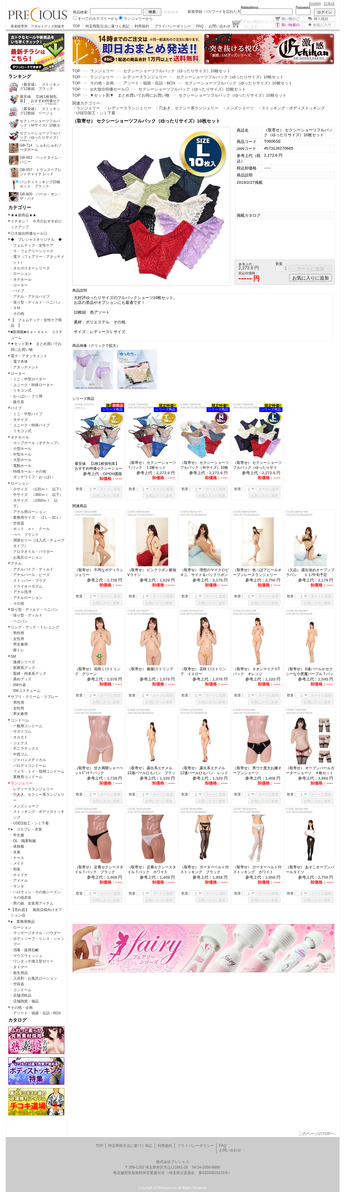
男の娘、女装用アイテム (33, 903)
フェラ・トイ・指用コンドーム (38, 771)
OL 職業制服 (26, 841)
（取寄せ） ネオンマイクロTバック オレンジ (256, 671)
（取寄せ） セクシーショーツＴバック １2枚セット (152, 465)
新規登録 (195, 11)
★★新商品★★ (23, 215)
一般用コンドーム (27, 726)
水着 (16, 852)
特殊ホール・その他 (29, 471)
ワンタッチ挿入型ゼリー (33, 961)
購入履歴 (319, 19)
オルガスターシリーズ (31, 268)
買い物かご (288, 19)
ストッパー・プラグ (29, 580)
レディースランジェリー (33, 789)
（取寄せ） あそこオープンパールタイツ (310, 869)
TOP (76, 26)
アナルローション (27, 598)
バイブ (18, 291)
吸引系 (18, 402)
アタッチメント (26, 367)
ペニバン (20, 621)
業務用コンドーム (27, 777)
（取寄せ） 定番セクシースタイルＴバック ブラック (99, 869)
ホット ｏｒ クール (33, 529)
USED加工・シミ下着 (31, 823)
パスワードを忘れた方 (222, 11)
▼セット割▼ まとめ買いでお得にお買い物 (129, 95)
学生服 (18, 835)
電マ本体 (20, 361)
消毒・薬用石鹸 (26, 950)
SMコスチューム (27, 691)
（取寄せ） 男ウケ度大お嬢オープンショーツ (257, 770)
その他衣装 (22, 897)
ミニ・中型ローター (29, 379)
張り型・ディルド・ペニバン (37, 302)
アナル (16, 563)
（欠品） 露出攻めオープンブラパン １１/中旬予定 (310, 572)
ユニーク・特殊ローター (33, 385)
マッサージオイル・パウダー (37, 933)
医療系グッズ (24, 668)
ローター (20, 285)
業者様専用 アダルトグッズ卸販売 (37, 26)
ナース (18, 858)
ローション (22, 274)
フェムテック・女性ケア (33, 245)
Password (303, 7)
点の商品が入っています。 (257, 24)
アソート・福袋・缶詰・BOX (37, 1013)
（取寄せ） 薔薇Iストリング (151, 669)
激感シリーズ (24, 662)
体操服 (18, 846)
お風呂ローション (27, 557)
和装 (16, 869)
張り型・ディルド (27, 615)
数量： (81, 489)
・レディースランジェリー (127, 108)
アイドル (20, 880)
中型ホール (22, 454)
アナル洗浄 (22, 592)
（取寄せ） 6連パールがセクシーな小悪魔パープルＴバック (309, 671)
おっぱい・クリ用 (27, 396)
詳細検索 (171, 12)
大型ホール (22, 460)
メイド (18, 863)
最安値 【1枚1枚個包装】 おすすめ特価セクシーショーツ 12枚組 (99, 466)
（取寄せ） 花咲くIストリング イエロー (203, 671)
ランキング (19, 76)
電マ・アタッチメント (29, 356)
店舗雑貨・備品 (26, 1001)
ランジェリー (22, 783)
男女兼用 (20, 644)
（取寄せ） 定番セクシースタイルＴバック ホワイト (152, 869)
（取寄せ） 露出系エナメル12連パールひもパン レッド (204, 770)
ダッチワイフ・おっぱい (33, 477)
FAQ (199, 26)
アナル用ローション (29, 512)
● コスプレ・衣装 (26, 829)
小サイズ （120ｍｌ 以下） (38, 489)
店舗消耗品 (22, 995)
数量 (279, 263)
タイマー (20, 967)
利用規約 (142, 26)
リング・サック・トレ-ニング (35, 627)
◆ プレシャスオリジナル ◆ (36, 239)
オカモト (20, 737)
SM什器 (19, 685)
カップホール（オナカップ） (37, 443)
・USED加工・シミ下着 (93, 113)
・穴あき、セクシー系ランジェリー (186, 108)
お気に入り (319, 25)
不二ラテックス (26, 748)
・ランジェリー (86, 108)
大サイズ (20, 420)
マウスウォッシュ (27, 956)
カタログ (17, 1020)
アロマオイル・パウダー (33, 552)
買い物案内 (288, 25)
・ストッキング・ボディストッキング (291, 108)
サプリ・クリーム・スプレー (34, 697)
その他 (18, 313)
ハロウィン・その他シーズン (37, 892)
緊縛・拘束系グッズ (29, 673)
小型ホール (22, 449)
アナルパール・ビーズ (31, 575)
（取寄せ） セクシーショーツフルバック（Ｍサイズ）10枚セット (204, 465)
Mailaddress (249, 7)
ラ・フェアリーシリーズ (33, 251)
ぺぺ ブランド (26, 534)
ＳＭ (16, 308)
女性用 (18, 639)
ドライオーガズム (27, 586)
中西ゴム (20, 754)
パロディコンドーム (29, 765)
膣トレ (18, 650)
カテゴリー (19, 207)
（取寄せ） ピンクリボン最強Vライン (152, 572)
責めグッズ (22, 679)
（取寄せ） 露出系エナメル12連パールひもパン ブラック (151, 770)
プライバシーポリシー (172, 26)
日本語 (329, 4)
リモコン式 (22, 390)
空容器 (18, 523)
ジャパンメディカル (29, 760)
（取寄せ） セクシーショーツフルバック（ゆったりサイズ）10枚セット (257, 465)
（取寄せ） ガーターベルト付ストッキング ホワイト (257, 869)
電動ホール (22, 466)
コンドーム (20, 720)
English (315, 4)
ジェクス (20, 743)
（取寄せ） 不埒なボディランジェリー (99, 572)
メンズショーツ (26, 806)
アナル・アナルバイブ (31, 296)
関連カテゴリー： (88, 103)
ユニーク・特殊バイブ (31, 425)
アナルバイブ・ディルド (33, 569)
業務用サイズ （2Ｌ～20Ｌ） (38, 517)
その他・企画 (22, 1007)
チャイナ (20, 875)
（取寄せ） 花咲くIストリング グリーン (98, 671)
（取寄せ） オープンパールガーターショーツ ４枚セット (310, 770)
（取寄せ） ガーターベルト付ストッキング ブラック (204, 869)
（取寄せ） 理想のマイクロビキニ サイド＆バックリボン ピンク (204, 572)
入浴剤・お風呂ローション (35, 978)
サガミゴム (22, 731)
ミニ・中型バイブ (27, 414)
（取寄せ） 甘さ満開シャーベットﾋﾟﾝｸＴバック (99, 770)
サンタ (18, 886)
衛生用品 (20, 973)
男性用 (18, 633)
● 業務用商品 (23, 922)
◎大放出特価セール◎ (29, 233)
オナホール (22, 279)
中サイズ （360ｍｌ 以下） (38, 495)
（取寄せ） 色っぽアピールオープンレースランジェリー (257, 572)
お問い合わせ (220, 26)
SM (13, 656)
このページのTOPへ (317, 1133)
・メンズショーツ (238, 108)
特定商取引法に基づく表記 (107, 26)
